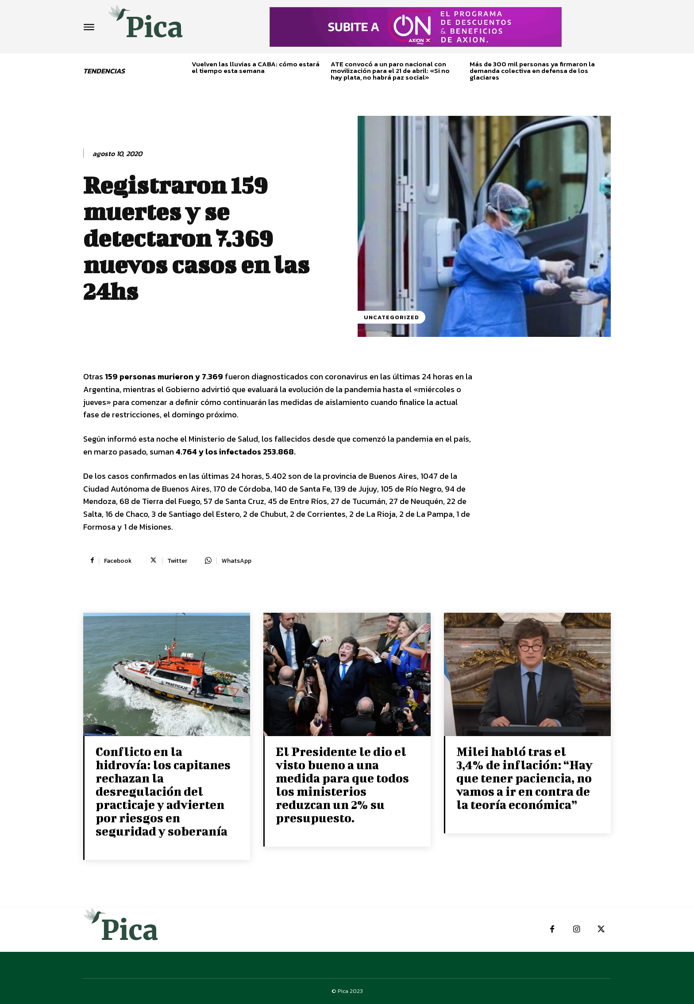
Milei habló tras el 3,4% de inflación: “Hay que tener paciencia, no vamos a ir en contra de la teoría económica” (524, 777)
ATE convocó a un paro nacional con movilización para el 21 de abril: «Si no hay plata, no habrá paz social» (390, 70)
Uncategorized (391, 317)
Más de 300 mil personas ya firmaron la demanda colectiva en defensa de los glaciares (532, 70)
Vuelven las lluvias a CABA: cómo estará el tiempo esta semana (256, 67)
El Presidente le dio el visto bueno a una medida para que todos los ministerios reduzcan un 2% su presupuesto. (342, 784)
